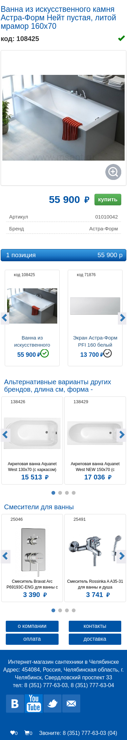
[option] (32, 317)
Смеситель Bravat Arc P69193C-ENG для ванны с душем (32, 584)
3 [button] (67, 493)
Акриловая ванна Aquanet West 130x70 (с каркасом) (33, 466)
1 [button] (53, 493)
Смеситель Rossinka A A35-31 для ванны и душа (95, 584)
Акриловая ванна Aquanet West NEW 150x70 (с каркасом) (96, 466)
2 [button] (60, 493)
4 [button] (73, 493)
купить (108, 199)
